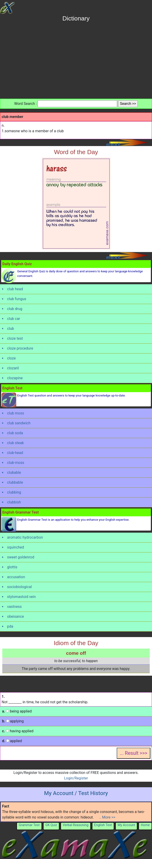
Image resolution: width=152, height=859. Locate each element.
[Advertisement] (76, 58)
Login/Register (76, 778)
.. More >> (107, 817)
